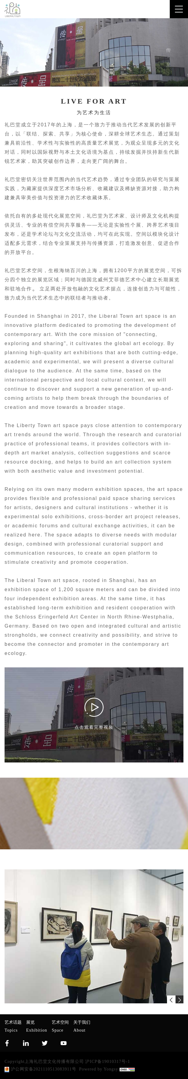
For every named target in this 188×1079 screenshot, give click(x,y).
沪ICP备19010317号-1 (107, 1061)
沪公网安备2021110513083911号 (40, 1069)
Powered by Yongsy (98, 1069)
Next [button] (180, 936)
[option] (94, 936)
